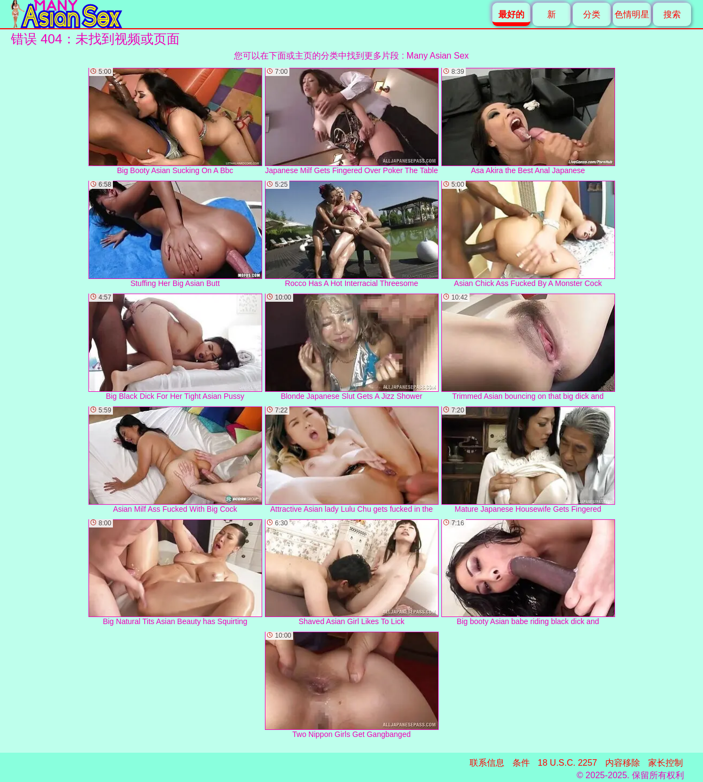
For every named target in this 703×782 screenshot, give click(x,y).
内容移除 (622, 762)
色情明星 (632, 14)
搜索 (672, 14)
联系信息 (487, 762)
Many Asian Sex (438, 55)
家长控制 (665, 762)
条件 (521, 762)
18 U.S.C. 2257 (567, 762)
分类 (591, 14)
